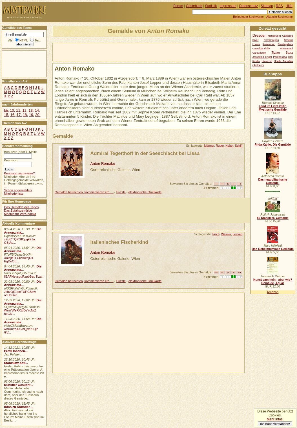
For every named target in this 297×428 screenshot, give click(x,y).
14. (37, 110)
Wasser (226, 234)
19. (31, 115)
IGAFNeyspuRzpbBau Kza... (24, 276)
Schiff (238, 145)
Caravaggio (259, 52)
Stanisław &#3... (16, 363)
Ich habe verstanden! (275, 423)
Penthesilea (280, 57)
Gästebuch (194, 6)
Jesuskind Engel (262, 57)
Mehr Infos (274, 419)
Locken (237, 234)
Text (38, 40)
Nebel (229, 145)
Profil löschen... (16, 351)
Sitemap (267, 6)
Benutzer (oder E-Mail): (20, 151)
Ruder (220, 145)
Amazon (272, 292)
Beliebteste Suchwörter (248, 16)
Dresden (259, 35)
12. (24, 110)
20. (37, 115)
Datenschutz (248, 6)
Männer (209, 145)
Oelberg (258, 65)
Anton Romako (102, 163)
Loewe (256, 44)
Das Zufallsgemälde (18, 210)
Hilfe (289, 6)
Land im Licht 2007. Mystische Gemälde (273, 107)
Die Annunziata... (22, 230)
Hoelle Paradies (283, 61)
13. (31, 110)
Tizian (275, 52)
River (255, 40)
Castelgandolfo (261, 48)
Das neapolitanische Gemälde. (272, 181)
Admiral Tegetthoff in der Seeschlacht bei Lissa (145, 153)
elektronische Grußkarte (145, 192)
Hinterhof (266, 61)
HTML (23, 40)
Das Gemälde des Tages (21, 207)
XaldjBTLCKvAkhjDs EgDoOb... (18, 259)
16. (12, 115)
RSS (279, 6)
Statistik (211, 6)
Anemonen (269, 44)
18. (25, 115)
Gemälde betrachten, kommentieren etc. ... (84, 192)
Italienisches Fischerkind (119, 242)
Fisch (216, 234)
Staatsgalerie (285, 44)
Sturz (289, 52)
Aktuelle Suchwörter (279, 16)
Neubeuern (274, 35)
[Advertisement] (119, 51)
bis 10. (9, 110)
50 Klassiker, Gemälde (273, 218)
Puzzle (121, 192)
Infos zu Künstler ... (18, 407)
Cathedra (287, 35)
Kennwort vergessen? (19, 173)
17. (19, 115)
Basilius (288, 40)
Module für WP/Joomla (20, 214)
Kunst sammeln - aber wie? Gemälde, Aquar (272, 281)
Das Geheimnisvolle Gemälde (273, 249)
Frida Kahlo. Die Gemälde (272, 144)
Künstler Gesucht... (18, 385)
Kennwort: (11, 160)
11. (18, 110)
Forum (178, 6)
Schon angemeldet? (18, 190)
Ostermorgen (271, 40)
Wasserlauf (286, 48)
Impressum (228, 6)
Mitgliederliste (13, 193)
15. (6, 115)
